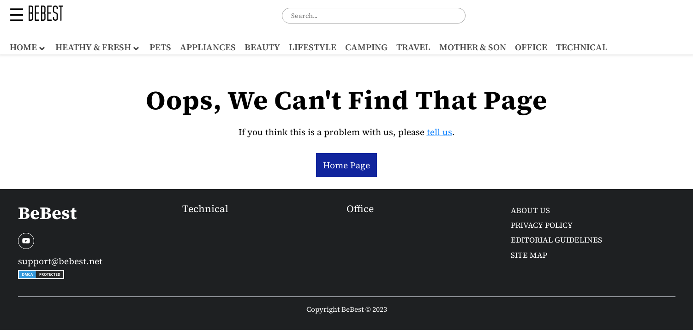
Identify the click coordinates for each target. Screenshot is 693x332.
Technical (582, 47)
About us (530, 210)
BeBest (47, 213)
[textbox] (374, 15)
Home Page (346, 165)
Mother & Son (472, 47)
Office (531, 47)
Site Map (529, 255)
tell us (439, 132)
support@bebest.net (60, 261)
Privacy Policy (542, 225)
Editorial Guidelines (556, 240)
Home (23, 47)
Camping (366, 47)
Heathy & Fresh (93, 47)
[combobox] (374, 15)
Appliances (208, 47)
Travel (413, 47)
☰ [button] (16, 15)
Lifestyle (312, 47)
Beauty (262, 47)
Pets (160, 47)
